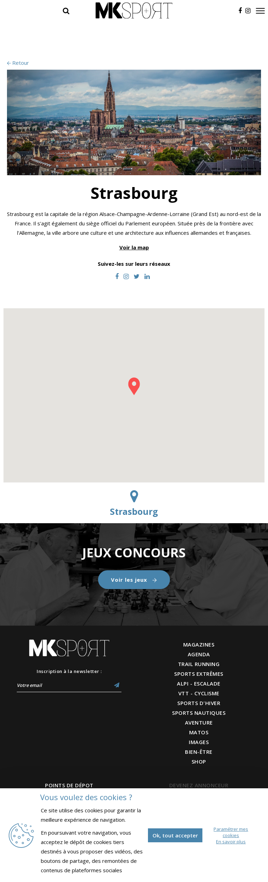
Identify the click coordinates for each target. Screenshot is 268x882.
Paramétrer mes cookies (231, 832)
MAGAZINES (199, 644)
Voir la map (134, 247)
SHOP (199, 761)
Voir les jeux (134, 579)
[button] (134, 386)
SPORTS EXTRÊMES (198, 673)
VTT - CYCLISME (198, 693)
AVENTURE (199, 722)
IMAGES (199, 741)
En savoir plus (231, 841)
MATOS (199, 732)
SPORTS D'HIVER (198, 702)
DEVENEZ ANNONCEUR (199, 785)
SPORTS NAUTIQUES (198, 712)
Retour (18, 62)
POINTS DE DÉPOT (69, 785)
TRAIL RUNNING (199, 663)
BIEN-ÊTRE (199, 751)
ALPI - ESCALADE (199, 683)
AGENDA (199, 654)
